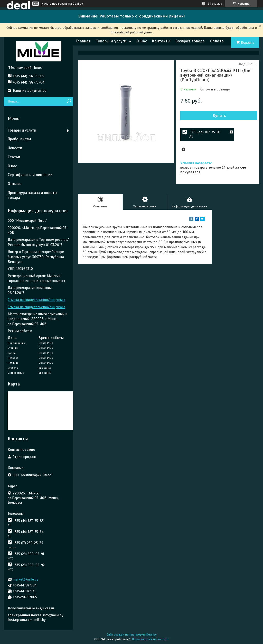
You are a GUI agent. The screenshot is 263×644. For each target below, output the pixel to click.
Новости (15, 148)
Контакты (161, 41)
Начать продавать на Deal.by (62, 3)
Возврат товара (190, 41)
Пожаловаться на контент (150, 639)
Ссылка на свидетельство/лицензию (36, 300)
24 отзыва (215, 3)
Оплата (217, 41)
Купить (219, 115)
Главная (83, 41)
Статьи (14, 157)
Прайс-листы (19, 139)
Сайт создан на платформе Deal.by (132, 634)
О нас (142, 41)
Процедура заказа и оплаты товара (32, 195)
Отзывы (15, 183)
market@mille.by (25, 579)
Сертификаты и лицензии (30, 174)
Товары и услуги (111, 41)
